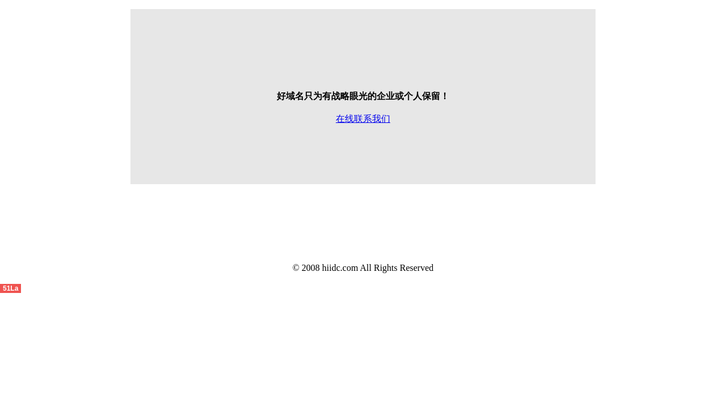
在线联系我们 (363, 119)
